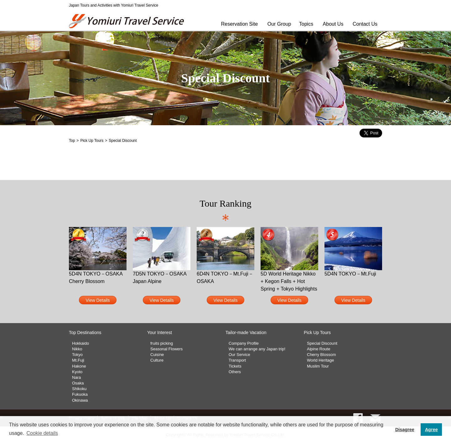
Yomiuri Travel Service (127, 21)
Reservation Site (239, 24)
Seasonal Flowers (166, 349)
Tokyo (77, 354)
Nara (76, 377)
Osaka (78, 383)
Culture (156, 360)
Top (72, 140)
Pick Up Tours (91, 140)
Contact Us (365, 24)
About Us (333, 24)
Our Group (279, 24)
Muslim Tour (318, 366)
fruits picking (161, 343)
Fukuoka (80, 394)
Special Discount (322, 343)
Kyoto (77, 371)
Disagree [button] (404, 429)
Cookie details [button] (42, 433)
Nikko (77, 349)
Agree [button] (431, 429)
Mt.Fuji (78, 360)
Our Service (239, 354)
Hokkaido (80, 343)
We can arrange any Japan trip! (257, 349)
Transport (237, 360)
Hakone (79, 366)
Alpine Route (318, 349)
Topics (306, 24)
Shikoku (79, 388)
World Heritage (320, 360)
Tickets (235, 366)
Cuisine (157, 354)
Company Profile (244, 343)
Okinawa (80, 400)
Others (235, 371)
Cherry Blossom (321, 354)
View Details (98, 300)
